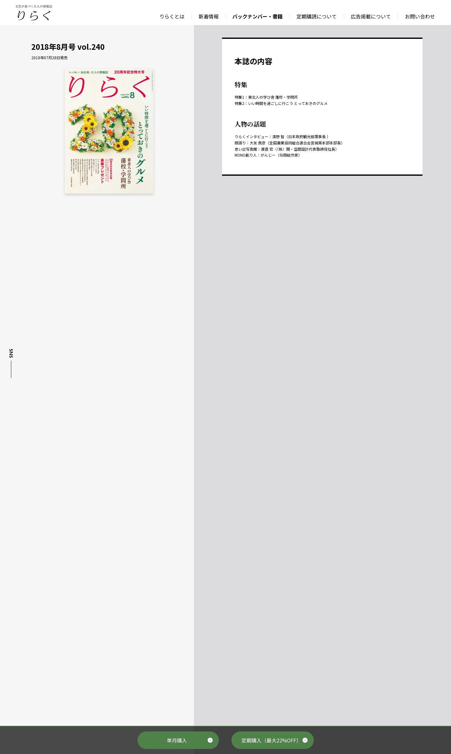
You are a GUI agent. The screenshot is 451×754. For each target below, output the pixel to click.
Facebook (11, 387)
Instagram (11, 398)
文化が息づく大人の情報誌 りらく (34, 12)
